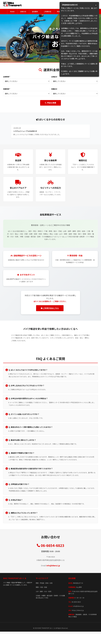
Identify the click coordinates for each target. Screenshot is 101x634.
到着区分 (54, 89)
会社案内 (34, 12)
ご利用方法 (47, 12)
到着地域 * (6, 89)
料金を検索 (50, 103)
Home (10, 12)
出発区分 (54, 77)
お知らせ (22, 12)
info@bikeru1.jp (53, 568)
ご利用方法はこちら (50, 308)
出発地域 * (6, 77)
